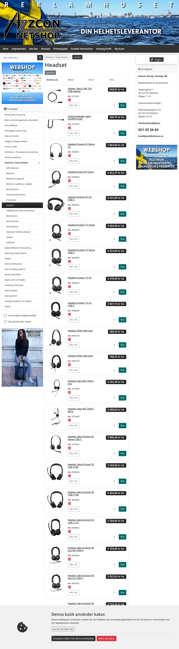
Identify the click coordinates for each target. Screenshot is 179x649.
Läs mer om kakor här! (63, 629)
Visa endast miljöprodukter (22, 315)
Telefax (9, 237)
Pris (112, 80)
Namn (71, 80)
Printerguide (61, 48)
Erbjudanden (19, 48)
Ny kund (119, 48)
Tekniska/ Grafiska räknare (18, 232)
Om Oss (33, 48)
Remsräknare (12, 221)
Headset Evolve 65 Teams (81, 172)
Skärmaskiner (12, 226)
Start (5, 48)
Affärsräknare (12, 168)
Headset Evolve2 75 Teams (81, 225)
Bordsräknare (12, 189)
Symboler (50, 72)
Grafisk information (82, 48)
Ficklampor (11, 200)
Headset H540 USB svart (80, 356)
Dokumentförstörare (15, 194)
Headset (10, 205)
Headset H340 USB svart (80, 331)
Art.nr (91, 80)
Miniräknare (11, 216)
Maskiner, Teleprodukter (57, 57)
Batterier (10, 173)
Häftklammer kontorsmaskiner (20, 210)
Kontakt (45, 48)
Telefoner (10, 242)
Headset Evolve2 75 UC (80, 278)
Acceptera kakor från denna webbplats (73, 638)
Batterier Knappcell (15, 178)
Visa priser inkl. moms (19, 321)
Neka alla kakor (106, 638)
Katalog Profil (103, 48)
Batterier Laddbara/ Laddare (19, 184)
